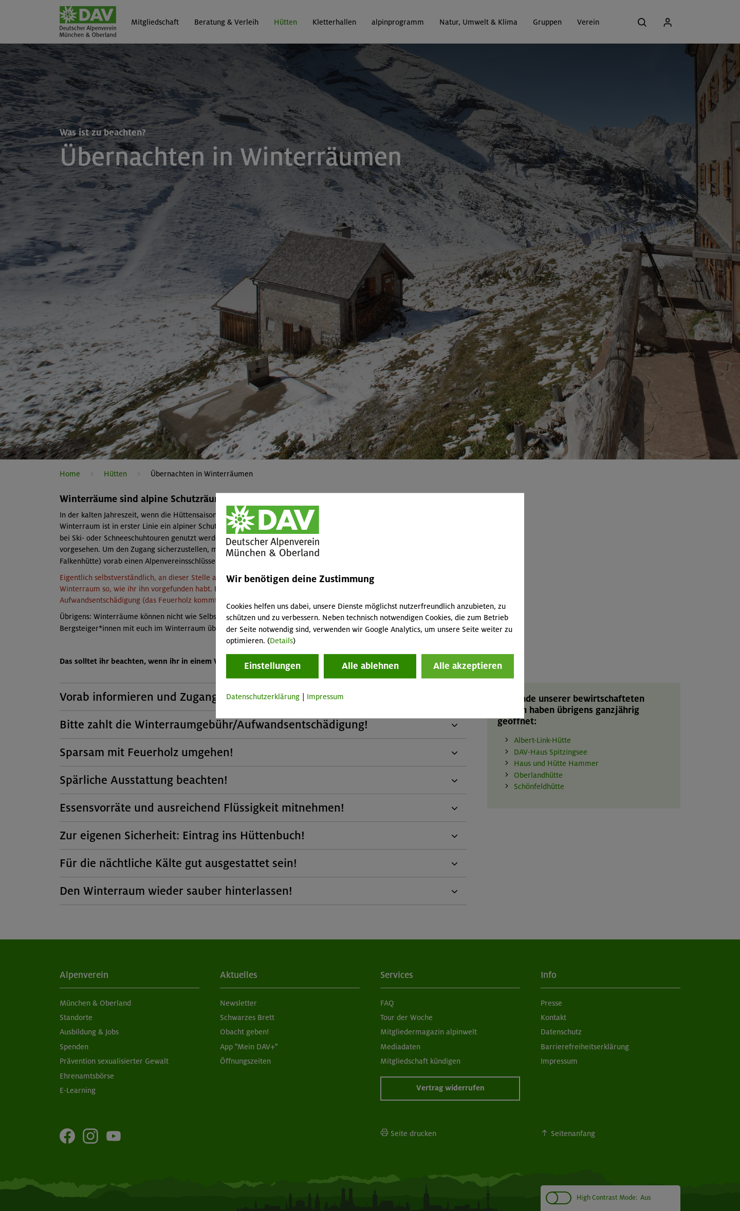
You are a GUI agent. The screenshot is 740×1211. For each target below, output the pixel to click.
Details (281, 640)
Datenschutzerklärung (263, 697)
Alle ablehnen (370, 666)
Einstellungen (272, 666)
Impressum (325, 697)
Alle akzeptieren (467, 666)
